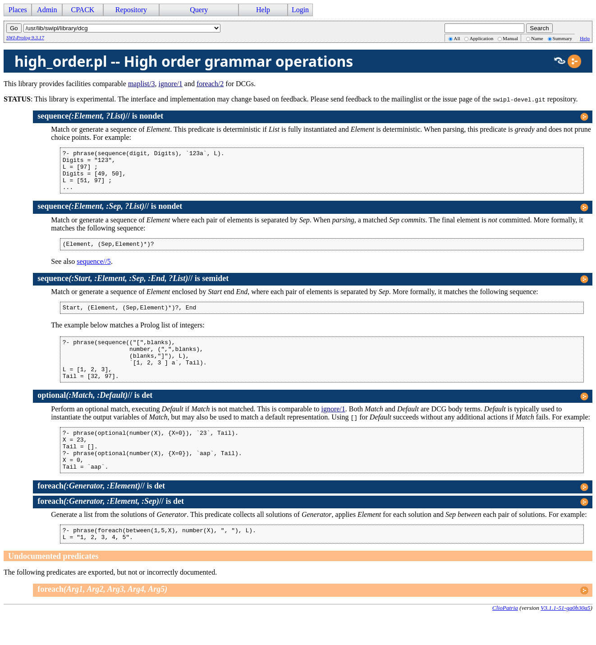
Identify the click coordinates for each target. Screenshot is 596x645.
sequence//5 (94, 271)
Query (199, 10)
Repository (131, 10)
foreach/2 (210, 84)
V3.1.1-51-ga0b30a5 (565, 637)
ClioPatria (505, 637)
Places (18, 10)
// (83, 115)
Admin (47, 10)
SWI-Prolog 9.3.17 (25, 37)
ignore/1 (170, 84)
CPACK (82, 10)
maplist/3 (141, 84)
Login (300, 10)
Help (263, 10)
